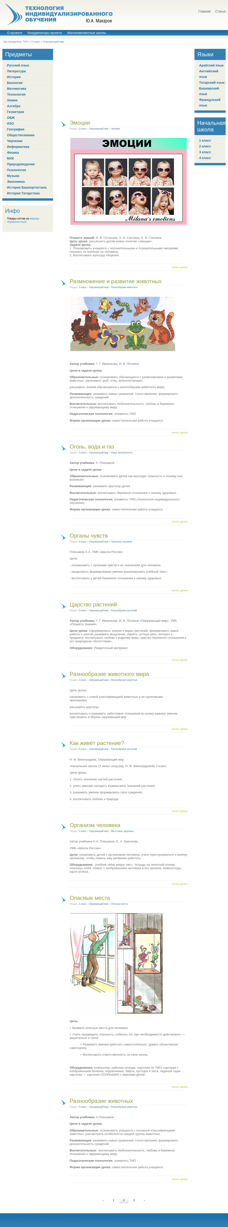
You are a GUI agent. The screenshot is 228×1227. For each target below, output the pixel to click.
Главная (204, 11)
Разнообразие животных (124, 287)
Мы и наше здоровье (122, 831)
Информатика (18, 147)
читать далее (179, 267)
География (15, 129)
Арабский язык (211, 65)
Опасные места (90, 898)
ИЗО (10, 123)
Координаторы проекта (44, 33)
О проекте (14, 33)
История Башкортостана (26, 187)
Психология (16, 170)
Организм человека (121, 541)
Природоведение (21, 164)
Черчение (15, 141)
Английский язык (208, 74)
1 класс (205, 140)
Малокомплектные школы (86, 33)
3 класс (35, 41)
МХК (10, 158)
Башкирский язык (209, 91)
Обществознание (20, 135)
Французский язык (210, 102)
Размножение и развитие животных (116, 281)
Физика (13, 152)
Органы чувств (89, 535)
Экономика (16, 181)
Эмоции (80, 123)
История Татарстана (23, 193)
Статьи (220, 11)
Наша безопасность (122, 452)
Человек (115, 128)
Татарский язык (212, 82)
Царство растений (93, 604)
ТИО (25, 41)
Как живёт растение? (97, 743)
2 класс (205, 146)
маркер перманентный (23, 220)
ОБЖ (11, 118)
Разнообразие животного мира (109, 674)
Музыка (13, 176)
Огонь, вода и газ (92, 446)
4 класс (205, 158)
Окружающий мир (53, 41)
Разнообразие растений (124, 610)
